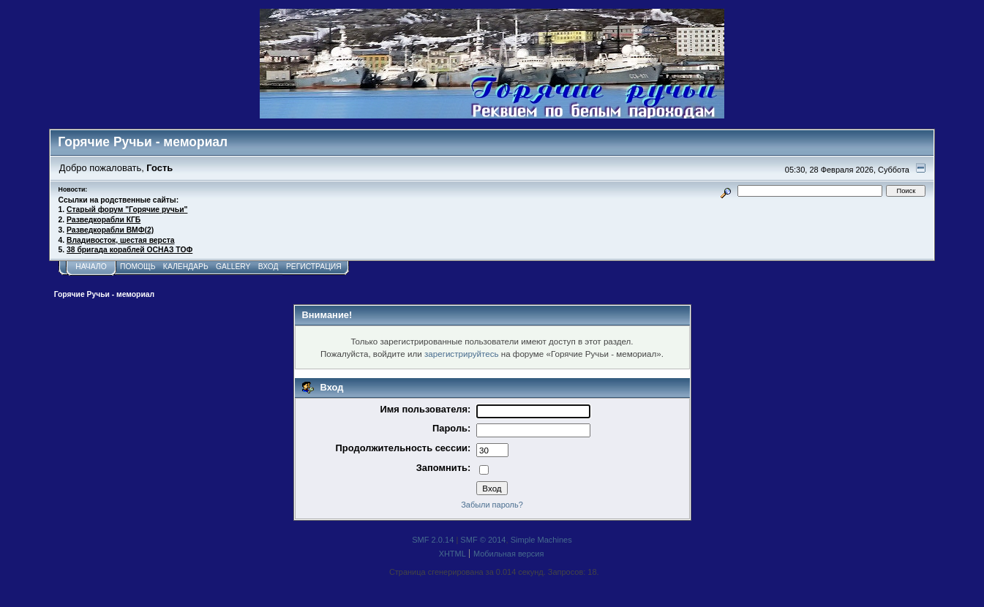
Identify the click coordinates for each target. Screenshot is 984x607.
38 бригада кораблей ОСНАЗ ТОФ (129, 250)
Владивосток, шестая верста (120, 240)
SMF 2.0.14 (433, 539)
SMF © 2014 (483, 539)
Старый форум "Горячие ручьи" (127, 210)
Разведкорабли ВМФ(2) (110, 230)
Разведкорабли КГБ (103, 220)
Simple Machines (541, 539)
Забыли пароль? (492, 504)
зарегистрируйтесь (461, 353)
